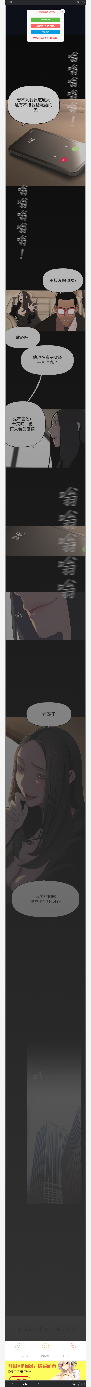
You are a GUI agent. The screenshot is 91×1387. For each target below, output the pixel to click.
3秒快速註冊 (45, 19)
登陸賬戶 (45, 32)
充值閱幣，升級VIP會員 (45, 26)
